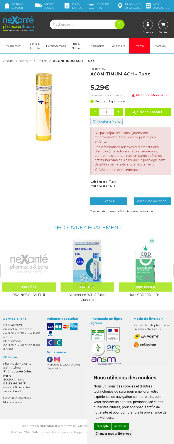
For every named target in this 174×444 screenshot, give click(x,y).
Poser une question (17, 398)
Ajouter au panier (147, 112)
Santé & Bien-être (35, 46)
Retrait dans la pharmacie (152, 325)
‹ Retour (109, 201)
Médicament (14, 45)
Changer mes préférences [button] (113, 433)
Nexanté (35, 432)
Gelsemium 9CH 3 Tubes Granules (87, 297)
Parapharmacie (56, 45)
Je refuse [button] (120, 426)
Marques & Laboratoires (63, 364)
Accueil (8, 61)
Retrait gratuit (13, 6)
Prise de (98, 6)
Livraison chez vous (147, 329)
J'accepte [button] (102, 426)
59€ (44, 6)
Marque (26, 61)
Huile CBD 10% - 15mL (145, 295)
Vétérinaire (118, 45)
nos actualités (157, 6)
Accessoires (97, 45)
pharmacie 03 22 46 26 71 (129, 6)
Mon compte (12, 402)
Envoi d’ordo (72, 6)
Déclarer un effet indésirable (120, 170)
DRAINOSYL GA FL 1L (29, 295)
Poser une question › (152, 201)
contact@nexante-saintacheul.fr (16, 389)
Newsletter (55, 368)
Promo (139, 45)
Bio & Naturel (76, 46)
